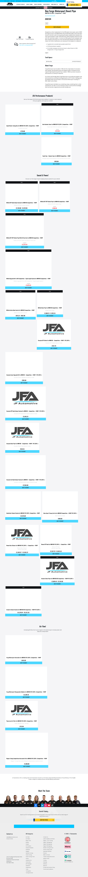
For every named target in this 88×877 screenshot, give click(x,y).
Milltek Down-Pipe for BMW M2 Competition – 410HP (50, 308)
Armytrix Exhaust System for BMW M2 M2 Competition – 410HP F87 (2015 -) (23, 609)
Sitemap (45, 862)
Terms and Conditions (48, 869)
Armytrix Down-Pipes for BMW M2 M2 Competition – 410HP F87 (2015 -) (57, 578)
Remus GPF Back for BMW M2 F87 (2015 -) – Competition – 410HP (56, 544)
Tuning (45, 860)
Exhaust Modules (30, 847)
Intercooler (28, 862)
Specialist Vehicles (47, 851)
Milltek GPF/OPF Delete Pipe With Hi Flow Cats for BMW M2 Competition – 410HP (24, 238)
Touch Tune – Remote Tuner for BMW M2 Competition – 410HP (56, 156)
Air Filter (28, 837)
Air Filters (28, 838)
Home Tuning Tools (30, 856)
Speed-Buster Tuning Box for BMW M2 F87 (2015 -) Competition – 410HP (22, 126)
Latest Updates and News (49, 838)
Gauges (27, 851)
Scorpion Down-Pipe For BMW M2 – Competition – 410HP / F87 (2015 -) (22, 443)
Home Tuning (29, 855)
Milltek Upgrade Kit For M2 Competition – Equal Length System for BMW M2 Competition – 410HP (28, 278)
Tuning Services (29, 872)
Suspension (28, 867)
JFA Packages (29, 863)
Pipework (28, 865)
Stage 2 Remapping (47, 844)
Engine (27, 844)
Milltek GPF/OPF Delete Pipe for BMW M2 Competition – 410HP (54, 201)
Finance (45, 853)
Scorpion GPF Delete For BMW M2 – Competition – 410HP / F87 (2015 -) (54, 340)
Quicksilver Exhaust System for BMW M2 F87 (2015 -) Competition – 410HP (23, 513)
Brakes (27, 842)
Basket (39, 1)
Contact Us (45, 837)
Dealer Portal (46, 858)
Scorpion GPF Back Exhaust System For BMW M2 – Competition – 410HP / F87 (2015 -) (25, 411)
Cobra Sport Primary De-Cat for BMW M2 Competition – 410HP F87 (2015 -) (60, 513)
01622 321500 (9, 839)
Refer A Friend (46, 855)
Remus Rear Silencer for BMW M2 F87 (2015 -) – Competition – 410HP (22, 545)
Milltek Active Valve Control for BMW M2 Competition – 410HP (20, 310)
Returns (45, 865)
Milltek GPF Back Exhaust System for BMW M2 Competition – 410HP (21, 202)
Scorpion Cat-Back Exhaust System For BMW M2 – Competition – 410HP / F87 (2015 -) (25, 479)
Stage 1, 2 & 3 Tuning (48, 840)
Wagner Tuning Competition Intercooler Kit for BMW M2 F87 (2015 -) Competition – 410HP (26, 758)
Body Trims (28, 840)
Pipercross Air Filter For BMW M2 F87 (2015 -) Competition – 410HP (21, 721)
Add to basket (22, 133)
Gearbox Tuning (29, 853)
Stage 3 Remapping (47, 846)
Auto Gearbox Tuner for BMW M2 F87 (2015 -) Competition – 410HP (57, 124)
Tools (27, 869)
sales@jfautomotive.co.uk (12, 837)
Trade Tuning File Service (49, 856)
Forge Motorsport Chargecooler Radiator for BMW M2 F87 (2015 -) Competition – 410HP (26, 692)
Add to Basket (63, 27)
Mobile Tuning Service (48, 847)
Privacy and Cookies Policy (49, 867)
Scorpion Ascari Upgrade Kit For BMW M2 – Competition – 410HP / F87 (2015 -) (24, 375)
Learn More (50, 7)
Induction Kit (29, 860)
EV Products (28, 846)
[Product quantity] (46, 23)
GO (53, 820)
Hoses (27, 858)
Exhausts (28, 849)
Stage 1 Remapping (47, 842)
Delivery (45, 863)
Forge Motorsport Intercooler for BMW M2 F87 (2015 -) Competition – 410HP (23, 657)
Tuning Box (28, 871)
